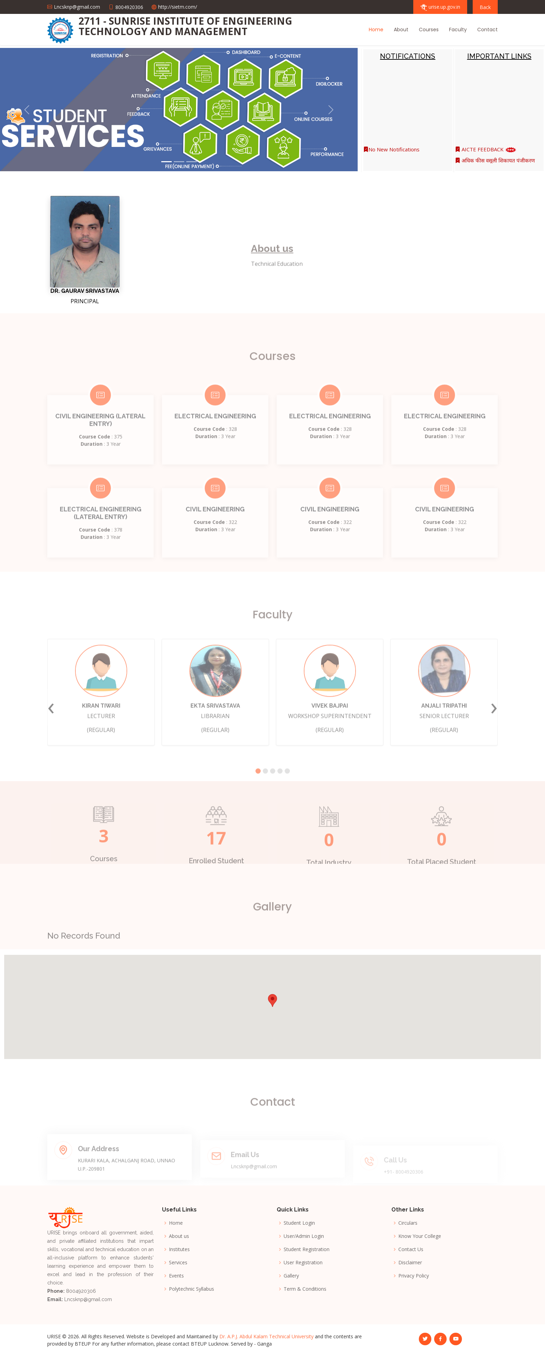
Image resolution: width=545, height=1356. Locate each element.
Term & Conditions (305, 1289)
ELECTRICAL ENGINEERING (215, 432)
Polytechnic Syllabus (191, 1289)
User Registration (303, 1262)
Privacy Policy (413, 1275)
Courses (429, 29)
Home (376, 29)
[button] (27, 109)
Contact (487, 29)
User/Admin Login (304, 1236)
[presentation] (51, 723)
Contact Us (410, 1249)
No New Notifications (391, 153)
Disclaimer (410, 1262)
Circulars (407, 1223)
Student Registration (307, 1249)
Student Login (299, 1223)
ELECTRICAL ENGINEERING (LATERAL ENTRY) (100, 529)
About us (179, 1236)
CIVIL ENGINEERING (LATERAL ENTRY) (100, 436)
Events (176, 1275)
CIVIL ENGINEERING (215, 525)
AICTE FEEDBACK (485, 153)
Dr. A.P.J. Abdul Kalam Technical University (266, 1336)
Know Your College (419, 1236)
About (401, 29)
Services (178, 1262)
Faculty (458, 29)
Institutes (179, 1249)
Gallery (291, 1275)
